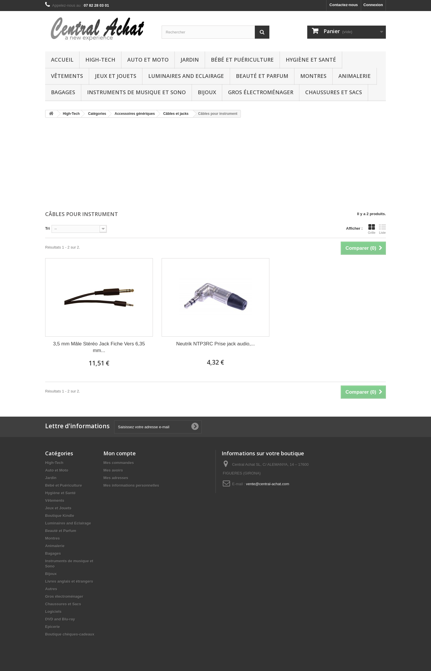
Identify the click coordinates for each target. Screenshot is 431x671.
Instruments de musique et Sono (136, 92)
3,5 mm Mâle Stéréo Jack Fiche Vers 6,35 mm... (99, 347)
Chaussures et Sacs (333, 92)
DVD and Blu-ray (60, 619)
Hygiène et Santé (311, 59)
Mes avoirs (113, 470)
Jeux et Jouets (115, 75)
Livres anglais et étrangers (69, 581)
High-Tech (100, 59)
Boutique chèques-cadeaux (69, 634)
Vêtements (67, 75)
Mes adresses (115, 478)
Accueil (62, 59)
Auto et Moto (148, 59)
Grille (371, 229)
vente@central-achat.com (267, 484)
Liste (382, 229)
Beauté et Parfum (262, 75)
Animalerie (354, 75)
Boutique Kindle (59, 515)
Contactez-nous (343, 5)
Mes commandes (118, 463)
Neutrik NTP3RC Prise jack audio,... (215, 344)
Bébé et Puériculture (242, 59)
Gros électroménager (260, 92)
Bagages (63, 92)
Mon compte (119, 453)
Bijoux (207, 92)
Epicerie (52, 626)
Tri (47, 228)
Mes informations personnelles (131, 485)
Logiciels (53, 611)
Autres (51, 589)
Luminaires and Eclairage (186, 75)
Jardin (190, 59)
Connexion (373, 5)
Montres (313, 75)
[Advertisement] (215, 165)
